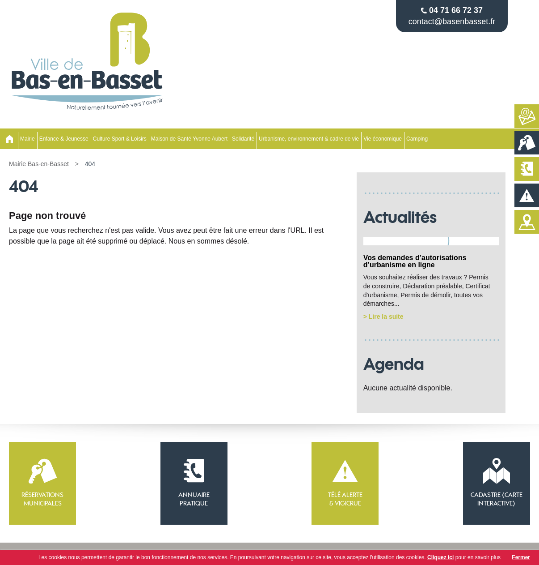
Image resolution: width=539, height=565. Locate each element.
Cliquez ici (440, 557)
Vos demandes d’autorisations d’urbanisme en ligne (415, 261)
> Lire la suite (383, 316)
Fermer (521, 557)
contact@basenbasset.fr (451, 21)
